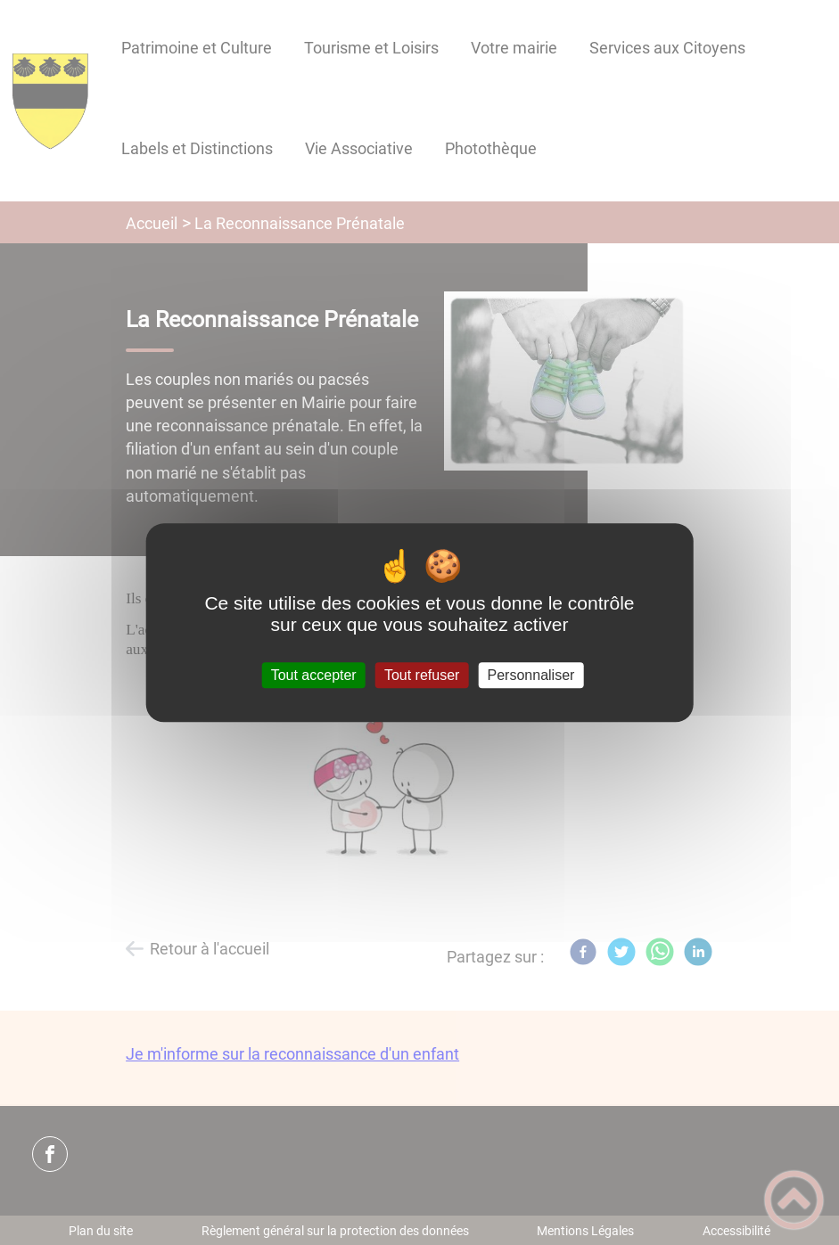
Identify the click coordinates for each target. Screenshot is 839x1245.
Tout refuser (421, 675)
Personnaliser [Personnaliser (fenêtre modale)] (531, 675)
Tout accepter (314, 675)
